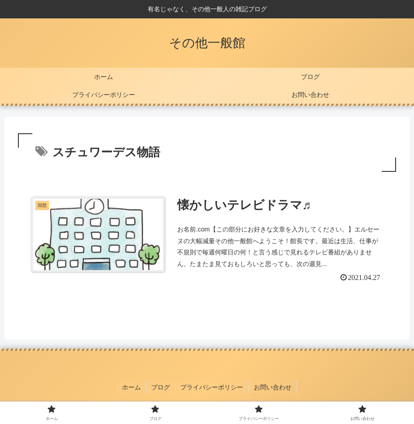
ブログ (161, 387)
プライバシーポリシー (211, 387)
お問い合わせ (271, 387)
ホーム (133, 387)
